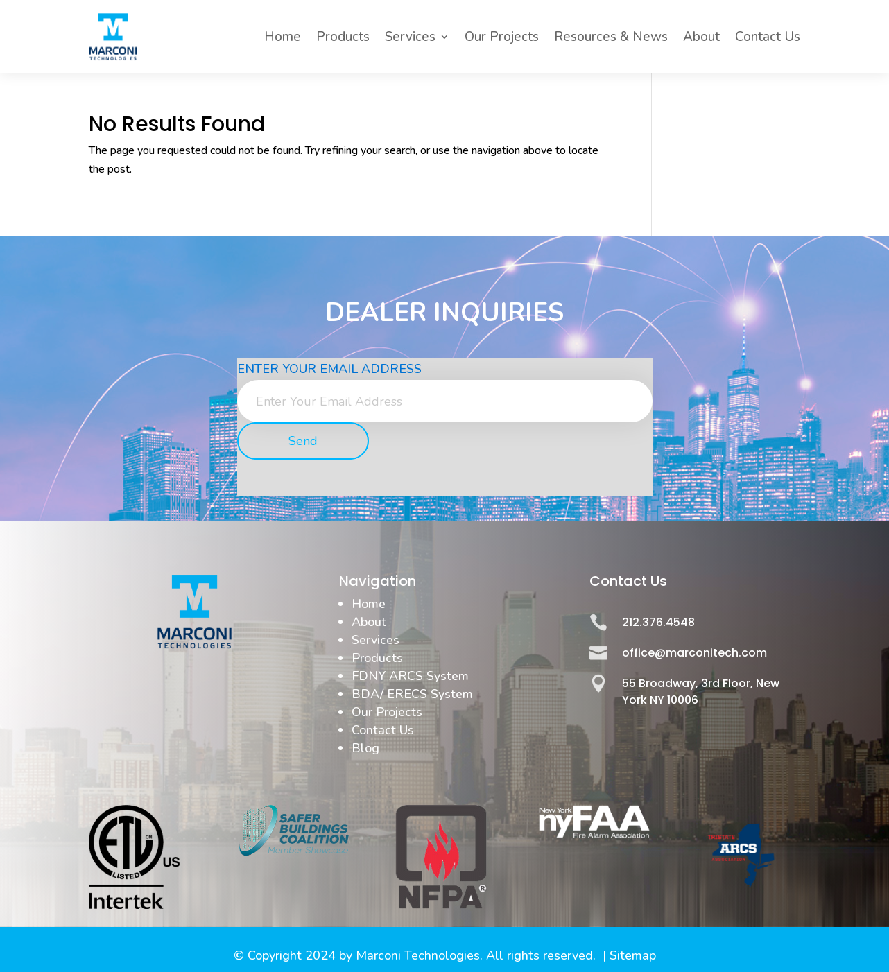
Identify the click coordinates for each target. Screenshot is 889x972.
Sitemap (633, 955)
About (701, 37)
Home (282, 37)
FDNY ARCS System (410, 676)
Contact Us (767, 37)
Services (410, 37)
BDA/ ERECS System (412, 694)
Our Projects (502, 37)
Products (343, 37)
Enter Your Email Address (329, 369)
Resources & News (611, 37)
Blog (365, 748)
